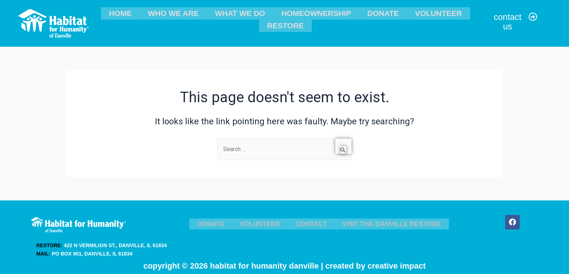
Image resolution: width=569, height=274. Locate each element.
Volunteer (427, 12)
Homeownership (314, 12)
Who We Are (179, 12)
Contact (309, 220)
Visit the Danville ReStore (388, 220)
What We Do (241, 12)
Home (131, 12)
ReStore (285, 23)
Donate (376, 12)
